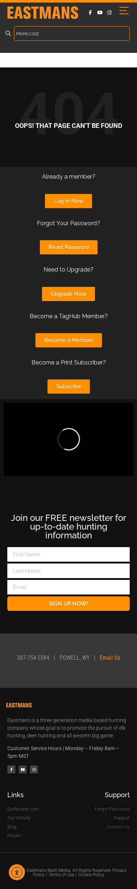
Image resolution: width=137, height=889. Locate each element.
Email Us (110, 657)
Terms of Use (61, 874)
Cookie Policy (91, 874)
